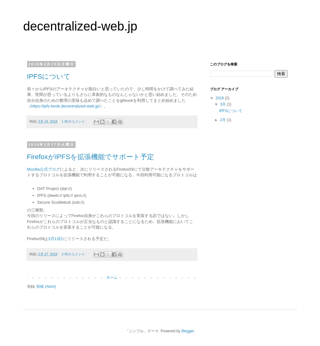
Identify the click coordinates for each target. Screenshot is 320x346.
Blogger (187, 331)
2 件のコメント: (74, 254)
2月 (223, 120)
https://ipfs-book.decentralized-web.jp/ (65, 106)
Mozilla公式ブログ (43, 169)
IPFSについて (49, 76)
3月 (223, 104)
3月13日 (55, 238)
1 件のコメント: (74, 121)
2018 (220, 98)
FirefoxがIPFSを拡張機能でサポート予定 (90, 157)
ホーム (112, 277)
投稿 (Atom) (46, 286)
